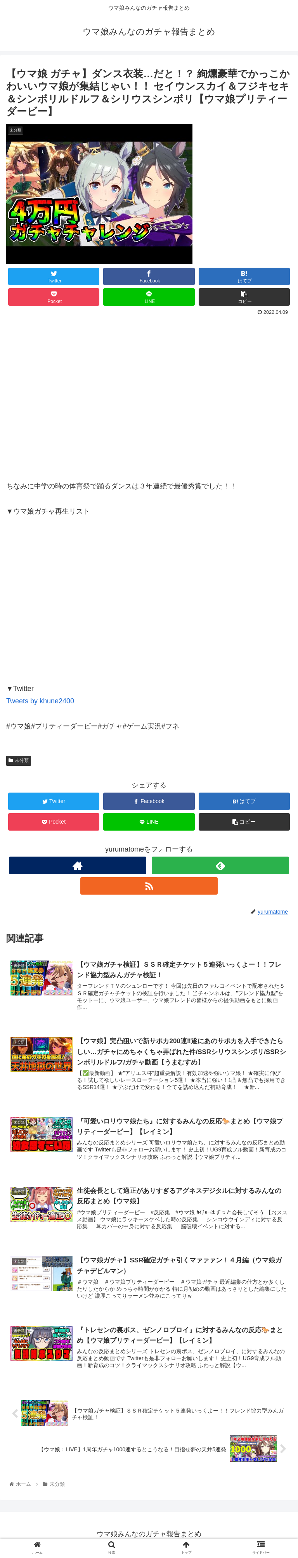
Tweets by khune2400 (40, 701)
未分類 (19, 760)
